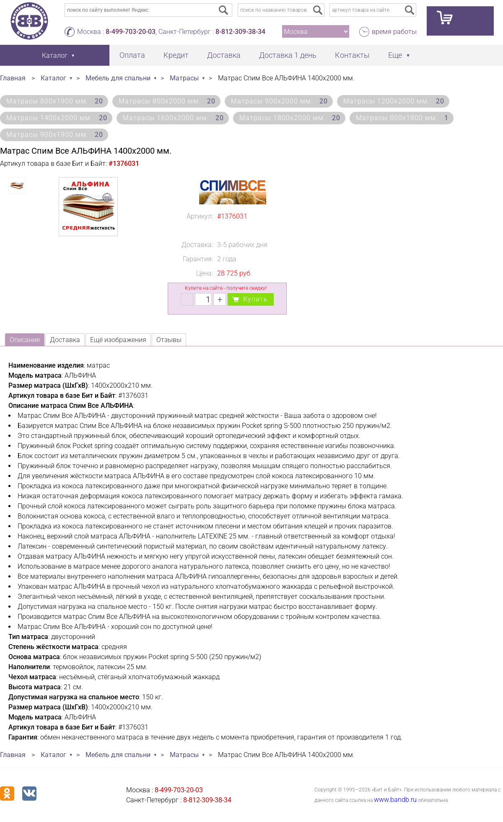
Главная (13, 78)
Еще (395, 55)
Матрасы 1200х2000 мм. (393, 101)
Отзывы (168, 340)
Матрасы (184, 78)
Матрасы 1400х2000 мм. (56, 118)
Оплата (132, 55)
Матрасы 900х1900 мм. (54, 135)
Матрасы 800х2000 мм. (167, 101)
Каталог (53, 78)
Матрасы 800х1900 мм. (54, 101)
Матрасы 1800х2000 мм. (289, 118)
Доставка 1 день (287, 55)
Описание (25, 340)
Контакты (352, 55)
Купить (255, 299)
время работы (394, 32)
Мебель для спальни (118, 78)
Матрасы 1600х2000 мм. (173, 118)
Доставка (224, 55)
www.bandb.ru (395, 800)
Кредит (176, 55)
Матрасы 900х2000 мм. (279, 101)
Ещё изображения (118, 340)
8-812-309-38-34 (240, 32)
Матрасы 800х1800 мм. (402, 118)
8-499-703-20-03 (131, 32)
